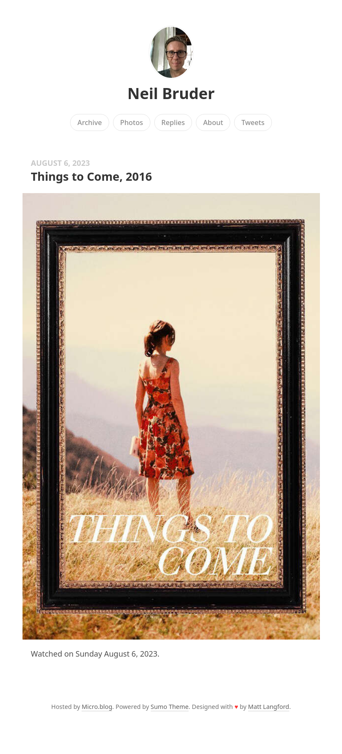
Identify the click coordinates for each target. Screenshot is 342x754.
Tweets (253, 122)
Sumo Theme (170, 707)
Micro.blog (97, 707)
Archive (89, 122)
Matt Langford (268, 707)
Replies (173, 122)
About (213, 122)
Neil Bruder (171, 93)
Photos (131, 122)
